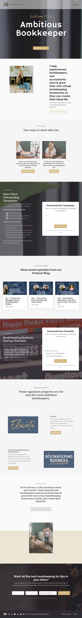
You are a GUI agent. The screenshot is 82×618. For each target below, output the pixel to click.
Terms (75, 614)
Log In (76, 4)
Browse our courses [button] (41, 48)
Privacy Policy (66, 614)
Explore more (16, 4)
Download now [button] (60, 226)
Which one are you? (51, 351)
